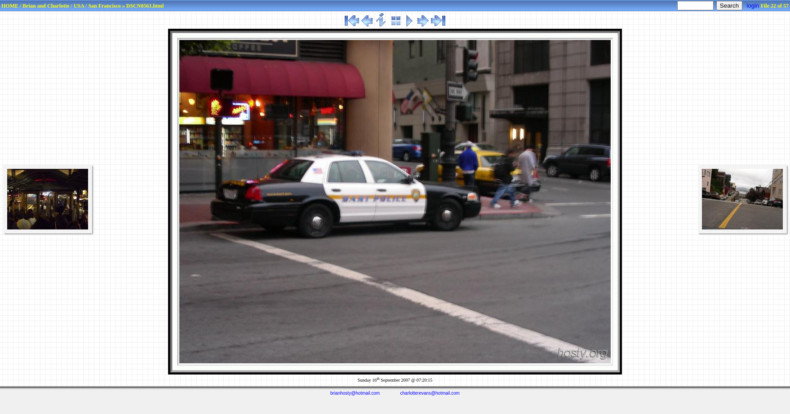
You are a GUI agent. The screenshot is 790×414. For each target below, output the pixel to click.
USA (79, 6)
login (753, 5)
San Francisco (104, 6)
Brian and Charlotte (45, 6)
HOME (9, 6)
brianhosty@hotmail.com (355, 393)
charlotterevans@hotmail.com (430, 393)
